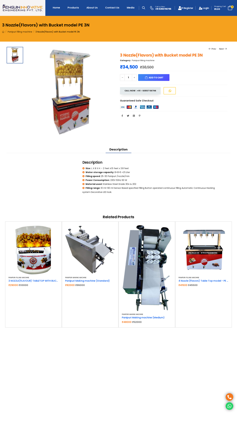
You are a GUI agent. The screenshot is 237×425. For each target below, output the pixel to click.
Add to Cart (156, 77)
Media (130, 7)
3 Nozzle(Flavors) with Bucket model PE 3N (45, 25)
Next (221, 49)
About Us (92, 7)
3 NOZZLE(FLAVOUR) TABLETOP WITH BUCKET (34, 281)
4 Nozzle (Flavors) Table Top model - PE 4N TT (206, 281)
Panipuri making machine (75, 277)
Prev (212, 49)
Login (204, 8)
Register (185, 8)
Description (118, 149)
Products (73, 7)
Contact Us (112, 7)
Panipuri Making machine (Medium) (143, 317)
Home (56, 7)
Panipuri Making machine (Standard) (87, 281)
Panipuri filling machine (20, 31)
